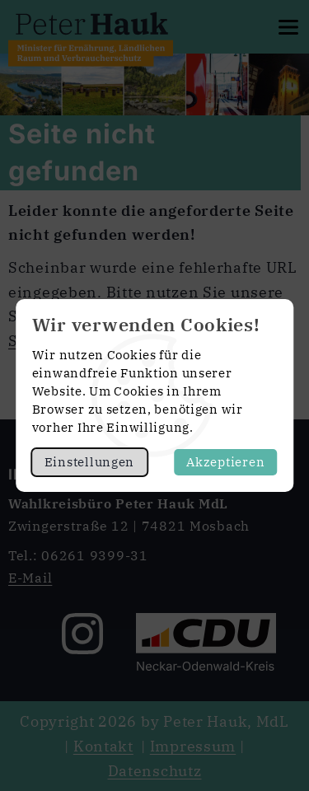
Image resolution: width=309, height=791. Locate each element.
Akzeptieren (225, 462)
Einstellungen (89, 462)
